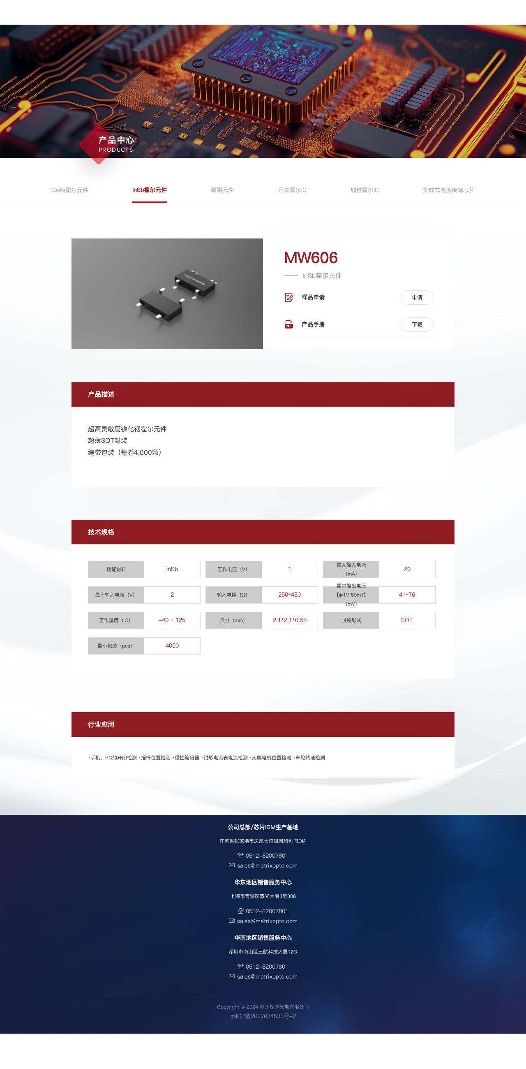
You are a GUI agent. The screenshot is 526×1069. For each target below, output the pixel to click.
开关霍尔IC (292, 190)
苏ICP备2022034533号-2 (263, 1016)
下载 (417, 324)
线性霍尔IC (365, 190)
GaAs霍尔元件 (69, 190)
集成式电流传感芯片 (449, 190)
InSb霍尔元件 (149, 190)
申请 (417, 297)
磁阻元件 (222, 190)
